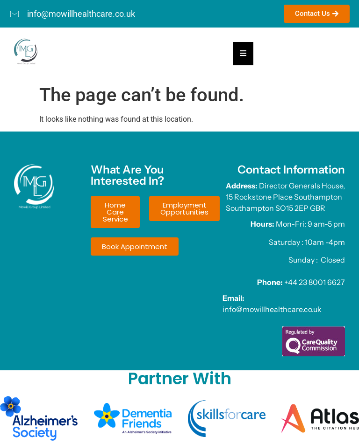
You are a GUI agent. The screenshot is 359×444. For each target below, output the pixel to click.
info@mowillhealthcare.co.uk (272, 309)
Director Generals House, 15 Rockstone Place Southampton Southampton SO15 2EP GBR (285, 197)
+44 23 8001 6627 (314, 282)
